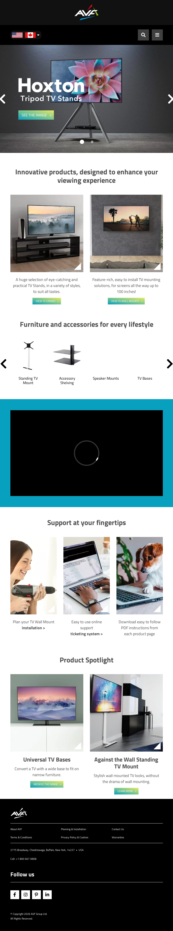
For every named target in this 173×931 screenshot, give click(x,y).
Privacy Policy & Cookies (74, 837)
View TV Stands (45, 301)
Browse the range (46, 784)
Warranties (118, 837)
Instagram (25, 894)
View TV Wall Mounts (125, 301)
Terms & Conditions (21, 837)
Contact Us (118, 829)
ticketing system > (86, 634)
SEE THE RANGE (35, 115)
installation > (33, 628)
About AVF (16, 829)
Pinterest (36, 894)
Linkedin (47, 894)
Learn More (125, 791)
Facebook (14, 894)
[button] (3, 363)
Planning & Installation (73, 829)
